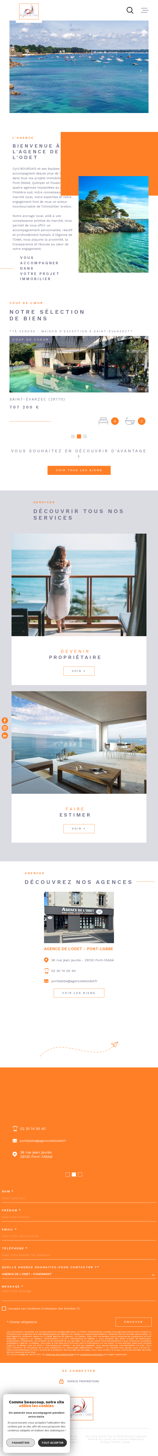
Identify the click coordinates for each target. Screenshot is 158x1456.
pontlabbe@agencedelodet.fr (74, 981)
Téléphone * (15, 1248)
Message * (13, 1286)
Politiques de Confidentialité (60, 1354)
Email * (9, 1229)
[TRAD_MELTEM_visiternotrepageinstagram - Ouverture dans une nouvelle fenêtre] (5, 728)
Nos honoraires (95, 1436)
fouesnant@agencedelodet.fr (43, 1141)
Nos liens (104, 1439)
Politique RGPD (109, 1442)
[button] (73, 436)
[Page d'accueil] (29, 11)
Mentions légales (134, 1436)
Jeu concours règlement (127, 1439)
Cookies (125, 1442)
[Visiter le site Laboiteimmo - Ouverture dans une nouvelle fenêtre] (23, 1439)
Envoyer (133, 1321)
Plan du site (114, 1436)
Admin (92, 1439)
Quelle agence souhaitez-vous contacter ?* (50, 1267)
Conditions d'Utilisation (92, 1354)
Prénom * (11, 1210)
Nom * (8, 1191)
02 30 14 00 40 (63, 971)
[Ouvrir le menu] (145, 10)
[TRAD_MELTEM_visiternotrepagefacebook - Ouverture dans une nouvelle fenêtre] (5, 720)
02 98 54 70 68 (33, 1128)
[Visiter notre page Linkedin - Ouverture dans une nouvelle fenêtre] (5, 735)
